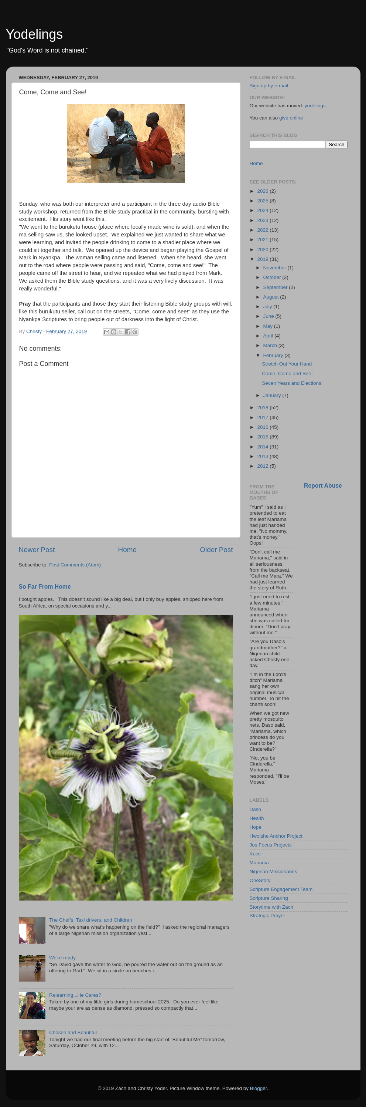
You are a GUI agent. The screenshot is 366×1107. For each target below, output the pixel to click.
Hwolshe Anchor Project (276, 836)
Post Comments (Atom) (75, 565)
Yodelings (34, 34)
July (268, 306)
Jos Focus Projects (271, 845)
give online (291, 118)
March (270, 345)
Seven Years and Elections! (292, 383)
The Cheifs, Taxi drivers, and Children (90, 920)
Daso (255, 809)
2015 (263, 437)
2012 (263, 466)
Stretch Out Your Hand (287, 364)
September (276, 287)
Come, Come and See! (287, 373)
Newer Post (37, 550)
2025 (263, 200)
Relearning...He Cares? (75, 995)
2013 (263, 456)
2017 (263, 417)
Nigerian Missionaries (273, 871)
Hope (255, 827)
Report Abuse (323, 485)
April (269, 336)
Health (257, 818)
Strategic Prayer (267, 915)
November (275, 267)
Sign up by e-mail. (270, 85)
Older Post (216, 550)
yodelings (315, 105)
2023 (263, 220)
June (269, 316)
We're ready (62, 957)
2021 (263, 239)
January (273, 395)
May (268, 326)
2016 (263, 427)
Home (127, 550)
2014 (263, 447)
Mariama (259, 862)
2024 (263, 210)
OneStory (260, 880)
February (274, 355)
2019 (263, 259)
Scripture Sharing (269, 898)
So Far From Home (45, 586)
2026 (263, 191)
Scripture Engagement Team (281, 889)
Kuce (255, 854)
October (273, 277)
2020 (263, 249)
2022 (263, 230)
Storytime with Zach (272, 907)
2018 (263, 407)
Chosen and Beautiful (73, 1032)
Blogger (258, 1088)
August (271, 297)
